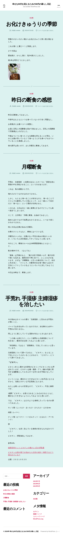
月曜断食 (31, 167)
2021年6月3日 (29, 106)
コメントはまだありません (45, 30)
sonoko (18, 30)
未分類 (31, 17)
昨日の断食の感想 (31, 100)
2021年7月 (36, 481)
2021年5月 (36, 486)
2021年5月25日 (29, 310)
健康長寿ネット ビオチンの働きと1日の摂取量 (26, 448)
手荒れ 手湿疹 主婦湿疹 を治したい (31, 301)
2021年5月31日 (29, 173)
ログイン (36, 511)
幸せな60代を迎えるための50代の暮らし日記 (31, 4)
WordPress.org (38, 519)
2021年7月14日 (29, 30)
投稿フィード (37, 514)
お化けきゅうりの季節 (31, 24)
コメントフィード (39, 516)
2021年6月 (36, 484)
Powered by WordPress (48, 531)
